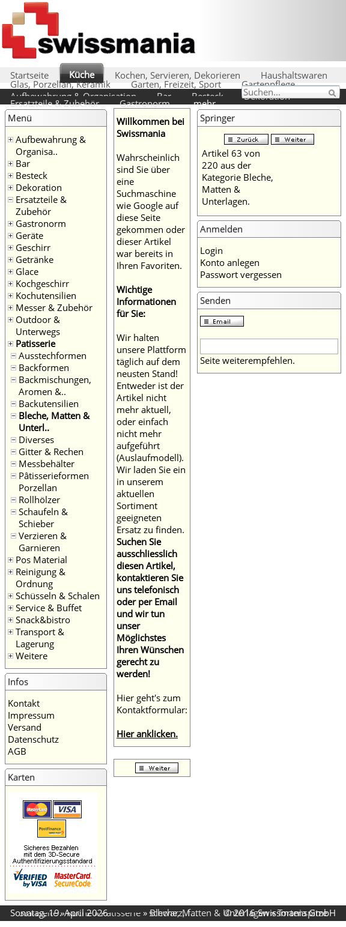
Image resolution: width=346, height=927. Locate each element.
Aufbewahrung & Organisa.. (51, 145)
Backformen (44, 367)
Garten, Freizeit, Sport (176, 84)
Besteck (31, 175)
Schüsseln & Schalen (58, 596)
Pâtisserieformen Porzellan (54, 482)
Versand (24, 727)
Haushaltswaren (294, 75)
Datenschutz (33, 739)
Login (211, 250)
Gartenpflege (268, 84)
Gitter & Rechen (51, 451)
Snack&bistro (43, 620)
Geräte (29, 235)
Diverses (36, 439)
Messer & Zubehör (54, 307)
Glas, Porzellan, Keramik (60, 84)
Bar (23, 163)
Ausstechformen (52, 355)
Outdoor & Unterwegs (38, 325)
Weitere (31, 656)
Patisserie (35, 343)
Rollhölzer (39, 500)
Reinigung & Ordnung (40, 578)
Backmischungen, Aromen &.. (55, 385)
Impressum (31, 715)
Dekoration (39, 187)
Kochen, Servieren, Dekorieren (177, 75)
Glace (27, 271)
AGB (17, 751)
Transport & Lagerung (40, 638)
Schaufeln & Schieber (43, 518)
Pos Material (41, 560)
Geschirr (33, 247)
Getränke (34, 259)
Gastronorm (145, 103)
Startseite (29, 75)
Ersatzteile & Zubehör (54, 103)
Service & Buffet (49, 608)
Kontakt (24, 703)
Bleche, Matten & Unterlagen (209, 913)
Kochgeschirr (42, 283)
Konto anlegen (230, 262)
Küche (81, 74)
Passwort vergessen (241, 274)
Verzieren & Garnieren (43, 542)
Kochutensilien (46, 295)
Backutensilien (49, 403)
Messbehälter (46, 463)
